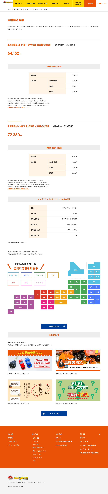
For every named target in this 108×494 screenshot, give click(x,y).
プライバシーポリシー (86, 449)
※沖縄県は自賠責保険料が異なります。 (18, 107)
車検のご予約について (39, 451)
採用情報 (82, 438)
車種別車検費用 (18, 9)
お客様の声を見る (54, 326)
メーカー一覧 (28, 9)
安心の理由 (35, 438)
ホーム (20, 3)
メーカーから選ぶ (13, 445)
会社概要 (82, 434)
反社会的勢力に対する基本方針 (89, 453)
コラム (34, 461)
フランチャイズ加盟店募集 (88, 446)
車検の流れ (35, 445)
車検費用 (10, 438)
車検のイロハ (36, 454)
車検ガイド (41, 3)
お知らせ (66, 3)
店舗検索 (10, 434)
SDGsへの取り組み (78, 3)
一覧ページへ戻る (54, 414)
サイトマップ (84, 442)
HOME (9, 9)
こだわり (35, 442)
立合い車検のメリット (39, 448)
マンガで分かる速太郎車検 (64, 442)
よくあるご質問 (37, 458)
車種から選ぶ (12, 442)
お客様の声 (54, 3)
